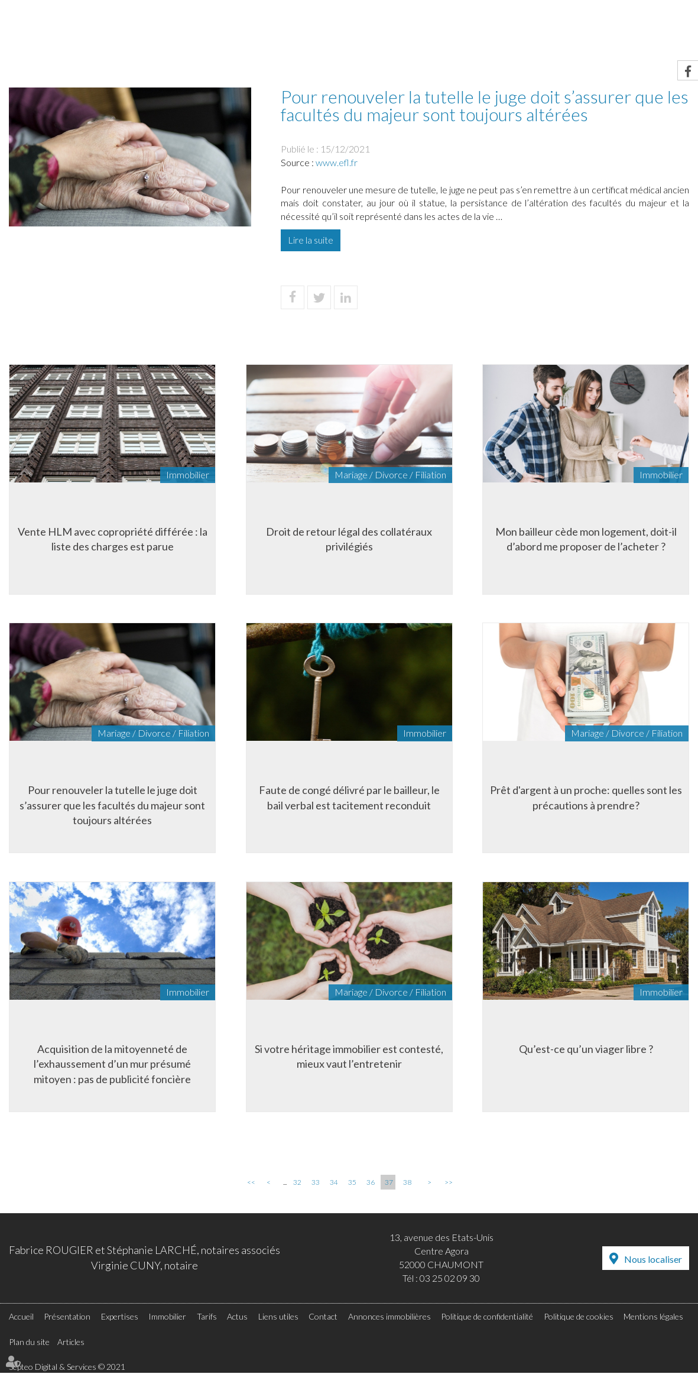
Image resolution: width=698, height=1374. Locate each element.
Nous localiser (653, 1259)
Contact (666, 33)
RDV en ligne (493, 8)
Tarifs (475, 33)
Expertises (336, 33)
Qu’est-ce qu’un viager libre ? (586, 1048)
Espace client (652, 8)
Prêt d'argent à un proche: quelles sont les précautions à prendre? (586, 797)
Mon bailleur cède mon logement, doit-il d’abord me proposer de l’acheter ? (586, 538)
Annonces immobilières (389, 1317)
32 (297, 1183)
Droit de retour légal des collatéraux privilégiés (349, 538)
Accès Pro (571, 8)
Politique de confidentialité (487, 1317)
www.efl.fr (337, 162)
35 (352, 1183)
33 (315, 1183)
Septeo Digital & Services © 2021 (67, 1368)
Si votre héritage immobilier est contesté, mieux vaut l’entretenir (349, 1056)
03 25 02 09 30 (450, 1278)
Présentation (252, 33)
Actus (527, 33)
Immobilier (411, 33)
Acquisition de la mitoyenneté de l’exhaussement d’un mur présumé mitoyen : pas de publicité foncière (112, 1063)
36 (370, 1183)
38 (407, 1183)
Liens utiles (593, 33)
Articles (71, 1342)
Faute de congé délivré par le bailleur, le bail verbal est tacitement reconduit (349, 797)
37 (389, 1183)
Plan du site (29, 1342)
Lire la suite (310, 239)
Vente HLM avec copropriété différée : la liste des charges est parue (112, 538)
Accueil (177, 33)
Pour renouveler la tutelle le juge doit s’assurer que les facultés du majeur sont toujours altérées (112, 805)
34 (334, 1183)
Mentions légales (653, 1317)
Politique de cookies (578, 1317)
